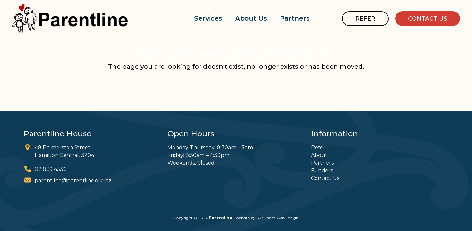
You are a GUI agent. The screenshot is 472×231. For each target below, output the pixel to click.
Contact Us (325, 178)
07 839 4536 (50, 169)
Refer (318, 147)
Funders (322, 170)
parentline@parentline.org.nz (73, 180)
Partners (322, 163)
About (319, 155)
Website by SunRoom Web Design (266, 217)
